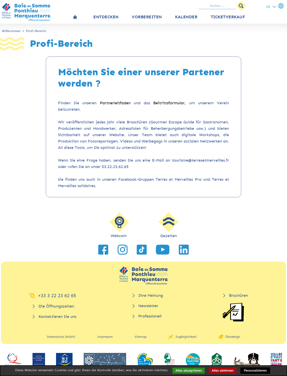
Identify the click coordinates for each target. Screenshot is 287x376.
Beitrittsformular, (169, 103)
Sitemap (140, 337)
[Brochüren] (233, 312)
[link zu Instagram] (123, 250)
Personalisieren (255, 370)
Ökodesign (232, 337)
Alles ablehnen (222, 370)
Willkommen (11, 31)
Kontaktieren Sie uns (57, 316)
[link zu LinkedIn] (184, 250)
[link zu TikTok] (142, 250)
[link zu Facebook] (103, 250)
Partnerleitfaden (115, 103)
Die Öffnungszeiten (56, 306)
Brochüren (238, 295)
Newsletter (148, 306)
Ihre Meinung (150, 295)
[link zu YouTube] (162, 250)
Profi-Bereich (36, 31)
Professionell (150, 316)
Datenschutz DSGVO (61, 337)
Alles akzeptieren (188, 370)
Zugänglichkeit (186, 337)
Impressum (105, 337)
